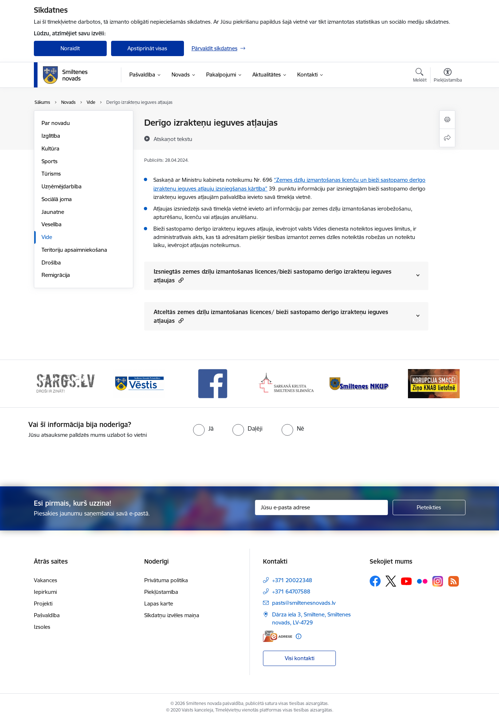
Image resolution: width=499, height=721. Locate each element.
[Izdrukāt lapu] (447, 120)
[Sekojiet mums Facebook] (375, 581)
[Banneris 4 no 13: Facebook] (286, 383)
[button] (180, 280)
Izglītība (51, 135)
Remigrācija (56, 274)
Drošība (51, 262)
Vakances (45, 580)
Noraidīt (70, 48)
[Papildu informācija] (298, 636)
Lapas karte (158, 603)
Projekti (43, 603)
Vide (47, 237)
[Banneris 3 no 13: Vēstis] (213, 383)
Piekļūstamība (161, 591)
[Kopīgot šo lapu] (447, 138)
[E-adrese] (277, 636)
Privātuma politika (166, 580)
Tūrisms (51, 173)
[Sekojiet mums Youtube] (406, 580)
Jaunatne (53, 211)
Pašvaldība (47, 615)
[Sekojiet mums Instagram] (437, 581)
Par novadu (56, 122)
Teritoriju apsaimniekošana (74, 249)
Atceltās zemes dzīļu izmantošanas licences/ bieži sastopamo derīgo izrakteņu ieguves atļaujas (271, 316)
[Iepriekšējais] (50, 383)
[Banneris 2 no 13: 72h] (138, 383)
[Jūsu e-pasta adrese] (321, 507)
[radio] (203, 428)
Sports (50, 161)
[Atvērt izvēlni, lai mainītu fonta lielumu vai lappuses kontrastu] (447, 76)
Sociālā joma (57, 199)
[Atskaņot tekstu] (173, 138)
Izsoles (42, 626)
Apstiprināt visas (147, 48)
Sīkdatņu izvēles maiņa (171, 615)
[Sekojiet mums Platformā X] (390, 581)
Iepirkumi (45, 591)
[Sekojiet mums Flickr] (422, 580)
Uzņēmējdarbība (62, 186)
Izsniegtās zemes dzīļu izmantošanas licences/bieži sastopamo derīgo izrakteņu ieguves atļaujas (273, 276)
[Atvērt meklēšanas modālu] (419, 76)
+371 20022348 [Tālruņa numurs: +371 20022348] (292, 580)
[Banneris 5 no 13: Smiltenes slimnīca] (360, 383)
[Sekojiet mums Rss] (453, 581)
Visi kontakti (299, 658)
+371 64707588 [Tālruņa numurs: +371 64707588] (291, 591)
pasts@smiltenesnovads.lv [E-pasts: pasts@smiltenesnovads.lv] (303, 602)
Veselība (52, 224)
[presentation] (262, 459)
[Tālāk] (449, 383)
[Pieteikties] (429, 507)
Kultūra (50, 148)
